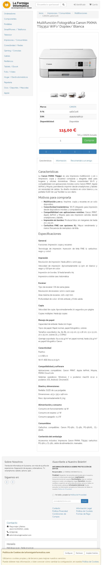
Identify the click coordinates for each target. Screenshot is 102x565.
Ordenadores (10, 14)
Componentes (10, 19)
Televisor (8, 35)
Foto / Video (9, 72)
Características (45, 161)
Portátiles (8, 24)
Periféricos (8, 61)
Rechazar (79, 553)
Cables (7, 56)
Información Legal (84, 508)
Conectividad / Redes (13, 45)
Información (61, 161)
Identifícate (79, 5)
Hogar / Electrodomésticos (16, 77)
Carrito (93, 5)
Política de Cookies (90, 562)
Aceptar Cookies (92, 553)
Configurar (69, 553)
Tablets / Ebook (11, 67)
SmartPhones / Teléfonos (15, 29)
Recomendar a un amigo (81, 161)
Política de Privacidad (65, 489)
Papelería (8, 82)
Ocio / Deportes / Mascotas (16, 88)
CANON (72, 107)
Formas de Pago (83, 514)
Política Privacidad (60, 511)
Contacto (56, 508)
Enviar (84, 501)
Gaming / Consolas (12, 51)
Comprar (89, 140)
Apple (6, 93)
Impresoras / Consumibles (15, 40)
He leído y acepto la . (71, 495)
